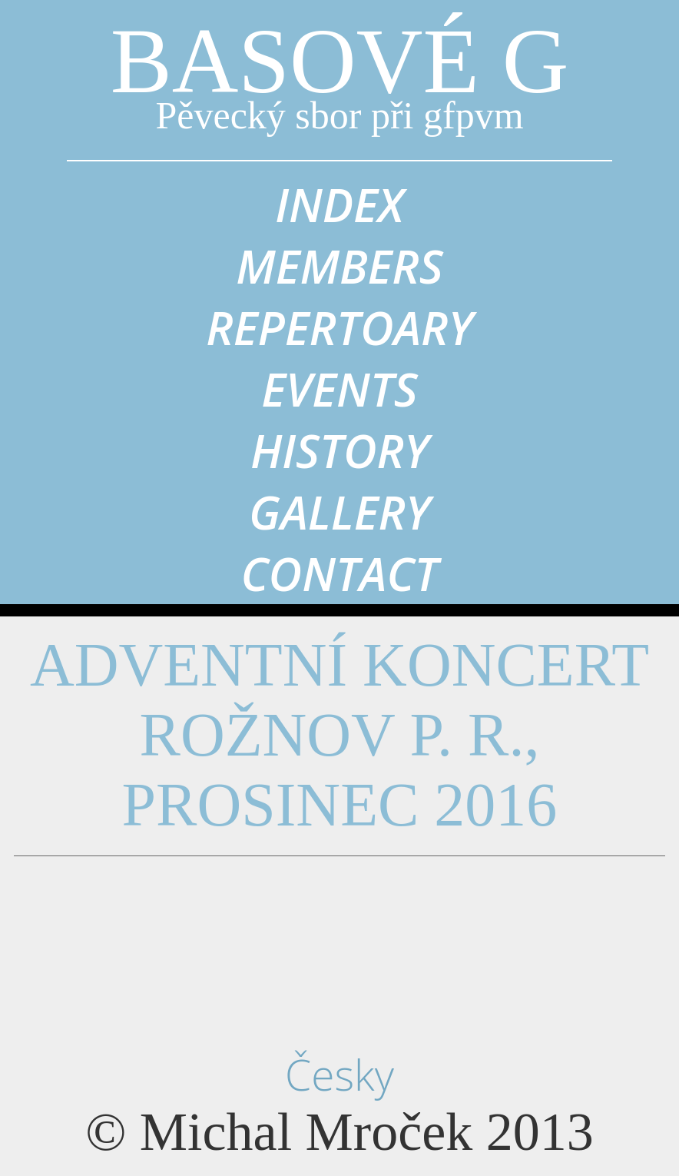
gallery (339, 511)
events (339, 388)
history (339, 450)
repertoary (339, 327)
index (339, 204)
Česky (339, 1074)
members (339, 265)
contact (340, 573)
